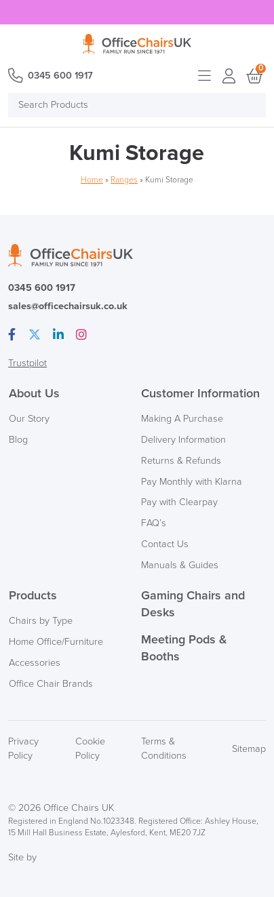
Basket (253, 76)
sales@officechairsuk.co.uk (68, 306)
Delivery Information (183, 439)
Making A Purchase (182, 418)
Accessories (34, 663)
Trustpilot (27, 363)
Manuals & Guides (179, 565)
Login (229, 76)
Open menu (204, 76)
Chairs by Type (41, 620)
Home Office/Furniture (56, 641)
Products (33, 595)
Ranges (124, 180)
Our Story (29, 418)
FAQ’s (153, 523)
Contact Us (165, 544)
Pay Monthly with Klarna (191, 481)
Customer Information (200, 393)
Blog (18, 439)
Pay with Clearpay (179, 502)
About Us (34, 393)
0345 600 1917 (60, 75)
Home (92, 180)
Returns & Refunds (181, 460)
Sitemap (249, 749)
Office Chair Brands (51, 684)
